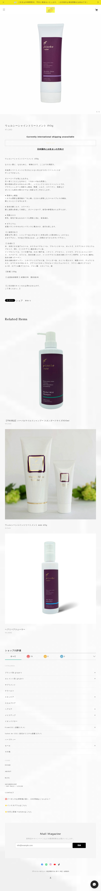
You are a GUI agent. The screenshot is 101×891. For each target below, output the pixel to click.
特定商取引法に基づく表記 (54, 871)
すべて (13, 656)
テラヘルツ (9, 691)
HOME (8, 765)
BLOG (7, 778)
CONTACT (9, 793)
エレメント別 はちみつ (14, 679)
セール (7, 746)
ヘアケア (8, 709)
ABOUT (8, 771)
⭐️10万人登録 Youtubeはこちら (18, 812)
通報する (28, 300)
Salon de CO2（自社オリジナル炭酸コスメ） (24, 733)
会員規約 (66, 871)
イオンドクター (11, 721)
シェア (19, 301)
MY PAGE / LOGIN (14, 786)
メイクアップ (10, 715)
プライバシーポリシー (39, 871)
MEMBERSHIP (11, 784)
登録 (79, 845)
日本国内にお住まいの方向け (50, 149)
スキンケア (9, 697)
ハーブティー (10, 739)
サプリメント (10, 685)
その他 (7, 752)
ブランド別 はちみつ (13, 673)
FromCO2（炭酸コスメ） (15, 727)
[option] (50, 64)
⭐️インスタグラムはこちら (16, 805)
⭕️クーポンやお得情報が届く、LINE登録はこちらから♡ (27, 799)
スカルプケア (10, 703)
